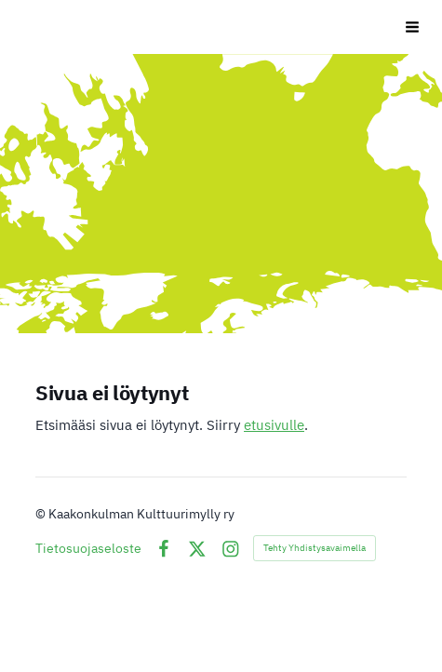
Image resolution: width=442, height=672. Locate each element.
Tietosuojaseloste (88, 548)
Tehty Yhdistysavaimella (314, 548)
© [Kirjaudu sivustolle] (41, 513)
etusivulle (274, 425)
